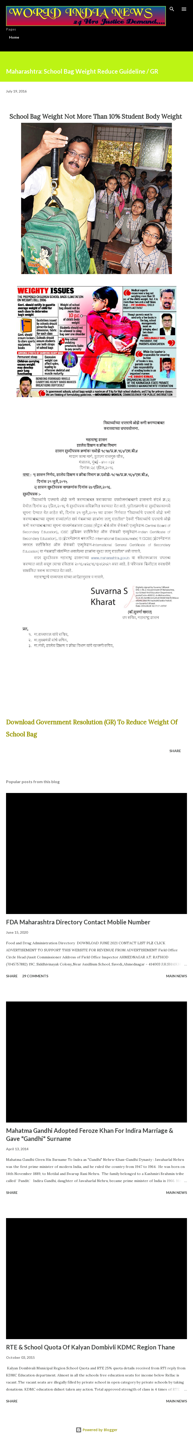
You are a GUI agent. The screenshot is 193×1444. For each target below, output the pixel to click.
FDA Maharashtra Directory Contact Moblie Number (78, 922)
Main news (176, 976)
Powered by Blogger (96, 1429)
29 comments (35, 976)
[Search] (172, 9)
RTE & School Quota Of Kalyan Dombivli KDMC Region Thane (90, 1347)
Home (14, 37)
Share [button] (175, 751)
